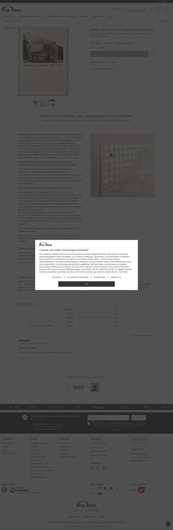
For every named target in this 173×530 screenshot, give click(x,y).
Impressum (56, 277)
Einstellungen (99, 277)
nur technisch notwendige (77, 277)
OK (86, 284)
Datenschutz (116, 277)
